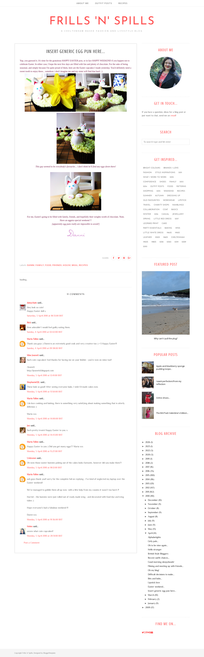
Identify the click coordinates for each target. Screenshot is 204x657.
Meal (75, 265)
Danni (31, 265)
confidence (149, 182)
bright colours (151, 168)
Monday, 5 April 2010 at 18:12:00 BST (44, 467)
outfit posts (157, 186)
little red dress (162, 219)
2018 (161, 242)
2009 (184, 242)
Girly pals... (153, 541)
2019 (176, 242)
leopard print (150, 223)
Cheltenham (178, 237)
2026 (147, 442)
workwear (169, 200)
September (153, 512)
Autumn (159, 196)
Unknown (31, 458)
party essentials (152, 228)
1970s (177, 228)
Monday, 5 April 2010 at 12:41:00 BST (44, 375)
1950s (177, 233)
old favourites (151, 200)
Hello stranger (155, 549)
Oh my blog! (153, 570)
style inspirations (165, 173)
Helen (30, 526)
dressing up (173, 196)
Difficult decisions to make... (161, 574)
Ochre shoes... (163, 397)
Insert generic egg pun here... (162, 591)
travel (146, 205)
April (150, 533)
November (153, 504)
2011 (180, 173)
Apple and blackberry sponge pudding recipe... (170, 367)
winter (147, 214)
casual (165, 214)
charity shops (161, 205)
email (173, 115)
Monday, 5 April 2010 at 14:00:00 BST (45, 418)
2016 (156, 214)
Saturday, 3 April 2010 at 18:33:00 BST (45, 315)
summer (147, 196)
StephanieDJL (33, 382)
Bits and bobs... (155, 578)
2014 (145, 186)
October (152, 508)
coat (165, 210)
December (153, 500)
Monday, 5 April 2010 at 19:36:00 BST (44, 519)
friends (57, 265)
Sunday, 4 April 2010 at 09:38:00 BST (44, 348)
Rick (29, 322)
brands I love (171, 168)
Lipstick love (154, 582)
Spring (146, 219)
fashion (147, 173)
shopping (148, 191)
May (150, 529)
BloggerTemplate (49, 653)
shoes (163, 182)
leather (147, 237)
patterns (181, 186)
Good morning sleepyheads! (161, 562)
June (150, 524)
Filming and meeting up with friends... (165, 566)
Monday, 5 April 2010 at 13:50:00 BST (44, 391)
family (40, 265)
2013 (181, 182)
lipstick (182, 200)
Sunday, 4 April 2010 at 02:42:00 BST (44, 332)
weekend (169, 191)
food (48, 265)
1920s (145, 242)
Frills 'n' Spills (102, 21)
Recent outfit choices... (158, 558)
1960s (169, 233)
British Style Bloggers (158, 553)
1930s (157, 237)
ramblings (178, 205)
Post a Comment (32, 542)
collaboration (151, 210)
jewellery (178, 214)
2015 (158, 191)
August (151, 516)
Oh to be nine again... (158, 545)
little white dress (153, 233)
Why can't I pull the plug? (166, 338)
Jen (28, 425)
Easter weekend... (156, 586)
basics (174, 210)
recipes (83, 265)
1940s (165, 237)
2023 (147, 446)
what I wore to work (154, 177)
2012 (172, 177)
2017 (177, 219)
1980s (153, 242)
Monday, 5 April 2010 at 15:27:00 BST (44, 451)
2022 (147, 450)
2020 (169, 242)
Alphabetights (154, 537)
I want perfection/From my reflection (168, 383)
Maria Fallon (33, 339)
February (152, 599)
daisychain (32, 302)
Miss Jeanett (33, 355)
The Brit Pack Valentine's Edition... (172, 413)
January (151, 603)
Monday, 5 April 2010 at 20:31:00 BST (44, 536)
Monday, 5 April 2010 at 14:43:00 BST (44, 435)
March (151, 595)
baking (168, 228)
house (67, 265)
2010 (145, 247)
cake (164, 223)
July (149, 520)
